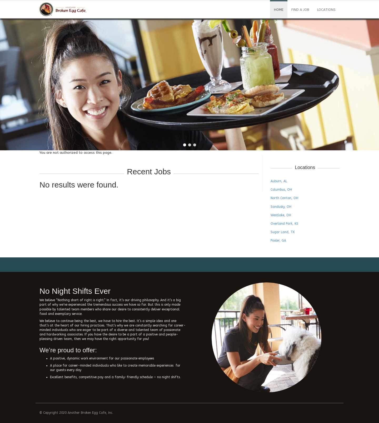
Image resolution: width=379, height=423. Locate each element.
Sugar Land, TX (283, 232)
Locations (326, 10)
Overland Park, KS (284, 223)
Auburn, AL (279, 181)
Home (278, 10)
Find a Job (300, 10)
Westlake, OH (281, 215)
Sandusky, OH (281, 207)
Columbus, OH (281, 189)
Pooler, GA (278, 240)
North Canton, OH (284, 198)
